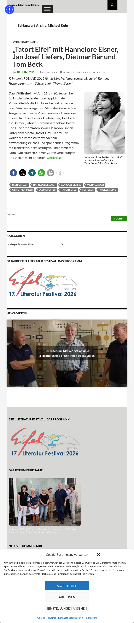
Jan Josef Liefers (71, 184)
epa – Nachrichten (24, 5)
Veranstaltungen (25, 42)
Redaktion (49, 72)
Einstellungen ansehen (67, 608)
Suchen (11, 214)
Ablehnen (67, 597)
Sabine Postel (47, 189)
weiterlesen (57, 157)
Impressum (91, 617)
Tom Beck (88, 189)
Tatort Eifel (68, 189)
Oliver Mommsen (22, 189)
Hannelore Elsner (44, 184)
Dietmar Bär (19, 184)
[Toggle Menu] (47, 9)
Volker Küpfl (107, 189)
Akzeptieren (67, 586)
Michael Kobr (95, 184)
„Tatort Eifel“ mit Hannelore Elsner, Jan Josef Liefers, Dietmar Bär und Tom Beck (65, 56)
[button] (98, 554)
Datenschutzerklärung (70, 617)
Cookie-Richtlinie (46, 617)
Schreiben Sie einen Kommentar (84, 72)
